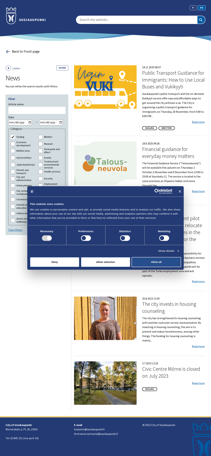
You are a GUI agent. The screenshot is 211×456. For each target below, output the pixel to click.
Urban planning (24, 185)
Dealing (20, 137)
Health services (52, 171)
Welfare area (23, 150)
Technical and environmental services (51, 164)
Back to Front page (23, 51)
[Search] (201, 20)
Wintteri (48, 137)
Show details (166, 250)
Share (62, 67)
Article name (16, 104)
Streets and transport (22, 172)
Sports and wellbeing (22, 220)
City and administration (23, 179)
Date (11, 117)
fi (193, 7)
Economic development (23, 144)
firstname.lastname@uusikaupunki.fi (96, 434)
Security (48, 178)
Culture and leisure (26, 213)
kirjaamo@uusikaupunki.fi (89, 429)
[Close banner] (180, 191)
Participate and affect (52, 151)
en (201, 7)
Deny (54, 261)
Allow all (156, 261)
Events (47, 157)
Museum (48, 144)
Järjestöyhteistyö (25, 164)
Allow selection (105, 261)
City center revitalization (23, 192)
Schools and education (22, 206)
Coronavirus (22, 199)
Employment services (50, 186)
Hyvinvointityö (23, 157)
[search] (136, 20)
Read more (198, 122)
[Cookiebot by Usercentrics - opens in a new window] (157, 191)
